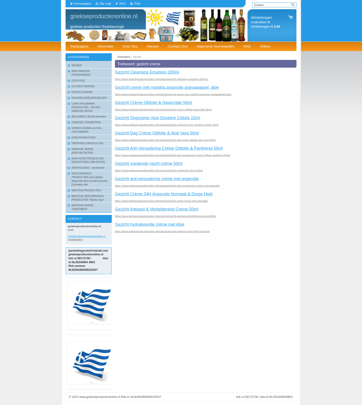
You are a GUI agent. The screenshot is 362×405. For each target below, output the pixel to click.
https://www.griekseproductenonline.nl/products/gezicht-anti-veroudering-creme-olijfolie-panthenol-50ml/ (172, 155)
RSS (123, 3)
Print (137, 3)
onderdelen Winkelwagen (265, 22)
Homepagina (82, 3)
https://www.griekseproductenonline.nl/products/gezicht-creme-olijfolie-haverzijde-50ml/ (163, 109)
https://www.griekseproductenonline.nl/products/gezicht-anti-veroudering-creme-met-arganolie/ (167, 185)
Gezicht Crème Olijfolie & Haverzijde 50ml (153, 102)
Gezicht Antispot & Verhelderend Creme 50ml (156, 209)
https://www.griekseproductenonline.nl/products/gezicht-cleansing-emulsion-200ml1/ (161, 79)
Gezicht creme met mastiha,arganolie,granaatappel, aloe (167, 87)
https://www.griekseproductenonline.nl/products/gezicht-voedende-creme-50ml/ (159, 170)
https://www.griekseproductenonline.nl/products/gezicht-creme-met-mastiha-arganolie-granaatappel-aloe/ (173, 94)
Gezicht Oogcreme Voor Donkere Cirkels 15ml (157, 118)
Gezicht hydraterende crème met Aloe (149, 224)
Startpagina (123, 56)
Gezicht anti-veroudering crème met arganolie (157, 178)
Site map (105, 3)
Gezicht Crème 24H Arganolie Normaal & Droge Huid (163, 194)
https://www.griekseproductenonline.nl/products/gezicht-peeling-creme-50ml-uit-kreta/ (162, 231)
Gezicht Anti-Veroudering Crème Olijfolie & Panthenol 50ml (169, 148)
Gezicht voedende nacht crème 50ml (148, 163)
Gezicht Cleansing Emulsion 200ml (147, 72)
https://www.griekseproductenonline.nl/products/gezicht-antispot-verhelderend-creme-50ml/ (165, 216)
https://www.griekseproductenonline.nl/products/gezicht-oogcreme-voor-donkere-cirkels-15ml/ (167, 124)
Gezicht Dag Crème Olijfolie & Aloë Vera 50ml (157, 133)
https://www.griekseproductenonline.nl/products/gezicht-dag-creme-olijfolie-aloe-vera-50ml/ (165, 140)
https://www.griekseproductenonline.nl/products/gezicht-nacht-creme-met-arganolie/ (161, 201)
